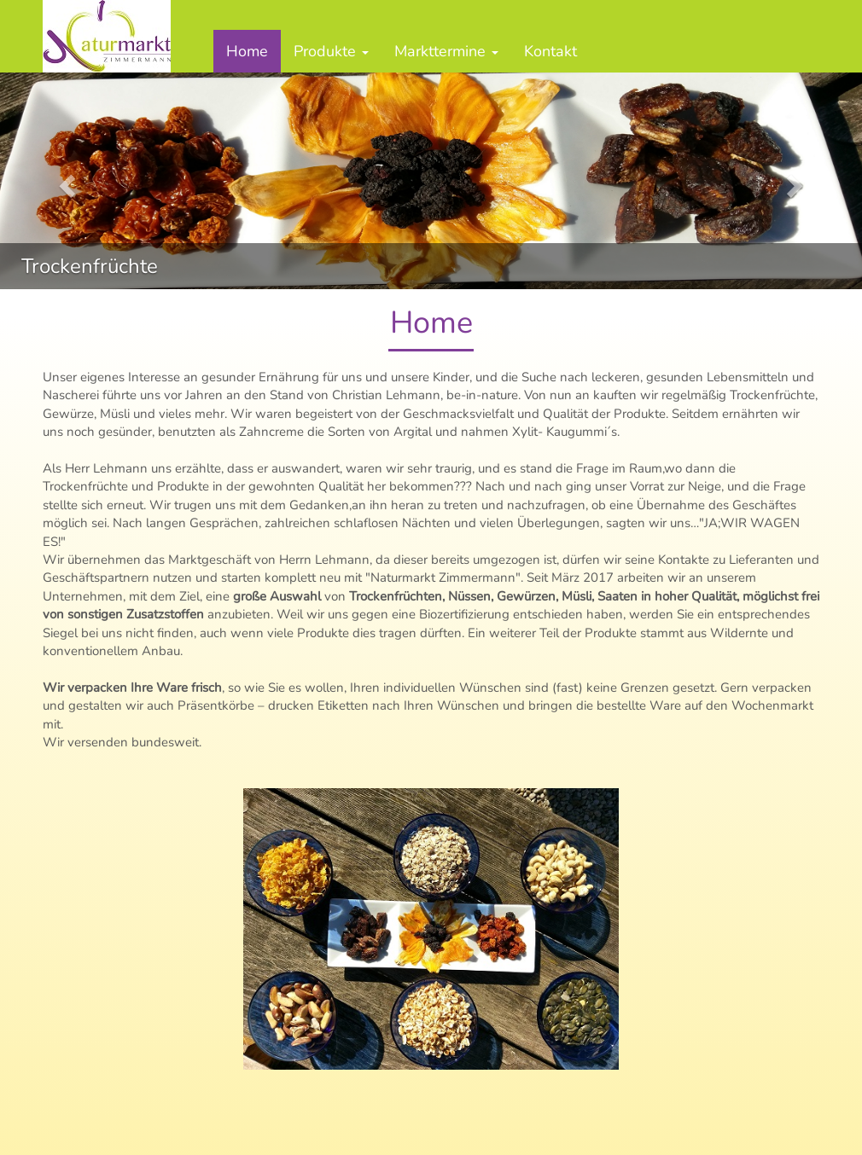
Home (247, 51)
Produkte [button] (331, 51)
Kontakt (550, 51)
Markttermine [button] (446, 51)
